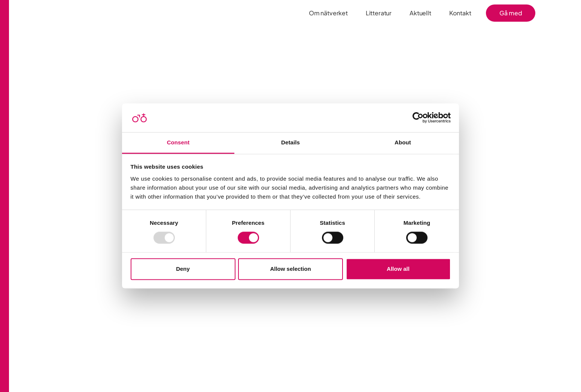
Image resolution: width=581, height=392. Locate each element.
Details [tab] (290, 142)
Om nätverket (328, 13)
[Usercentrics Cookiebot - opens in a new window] (418, 117)
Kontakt (460, 13)
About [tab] (403, 142)
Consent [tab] (178, 142)
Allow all (398, 269)
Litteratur (379, 13)
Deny (183, 269)
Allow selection (290, 269)
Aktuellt (420, 13)
